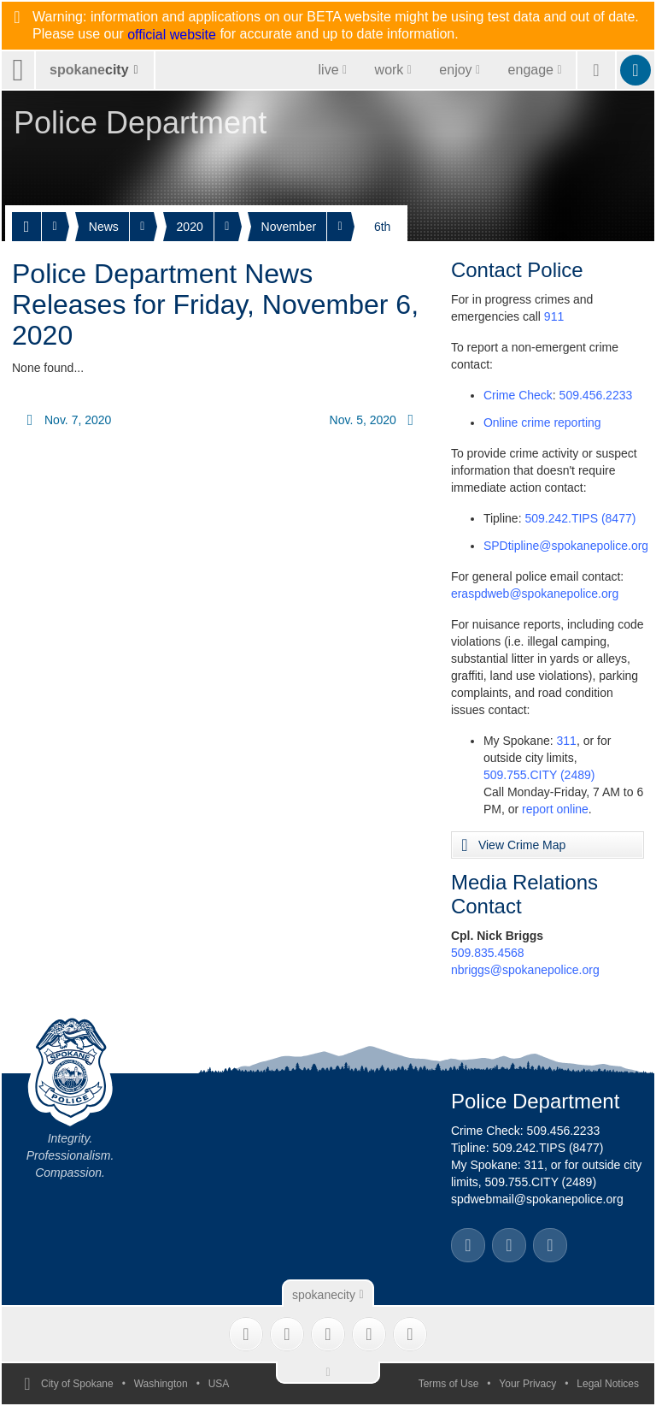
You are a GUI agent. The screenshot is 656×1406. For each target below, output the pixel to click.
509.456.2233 (596, 395)
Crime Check (518, 395)
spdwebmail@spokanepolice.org (537, 1199)
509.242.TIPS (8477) (580, 518)
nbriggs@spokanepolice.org (525, 970)
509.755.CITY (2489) (539, 775)
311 (567, 740)
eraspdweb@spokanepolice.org (534, 593)
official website (171, 35)
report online (555, 809)
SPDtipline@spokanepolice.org (565, 545)
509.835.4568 (487, 953)
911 (554, 316)
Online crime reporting (542, 422)
